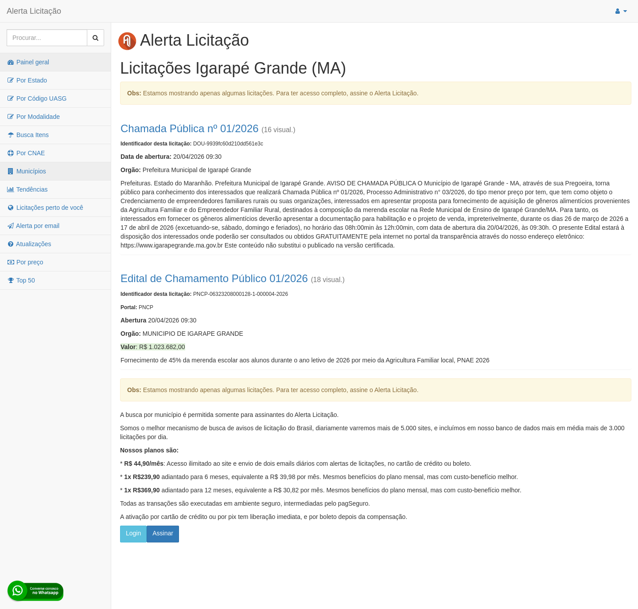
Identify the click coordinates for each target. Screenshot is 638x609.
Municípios (26, 171)
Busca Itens (28, 134)
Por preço (25, 262)
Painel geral (28, 62)
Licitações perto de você (45, 207)
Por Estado (27, 80)
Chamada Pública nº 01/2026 (190, 128)
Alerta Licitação (34, 11)
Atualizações (29, 244)
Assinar (162, 533)
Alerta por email (33, 225)
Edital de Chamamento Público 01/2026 (214, 278)
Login (133, 533)
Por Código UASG (37, 98)
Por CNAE (26, 153)
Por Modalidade (33, 116)
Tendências (27, 189)
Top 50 (21, 280)
